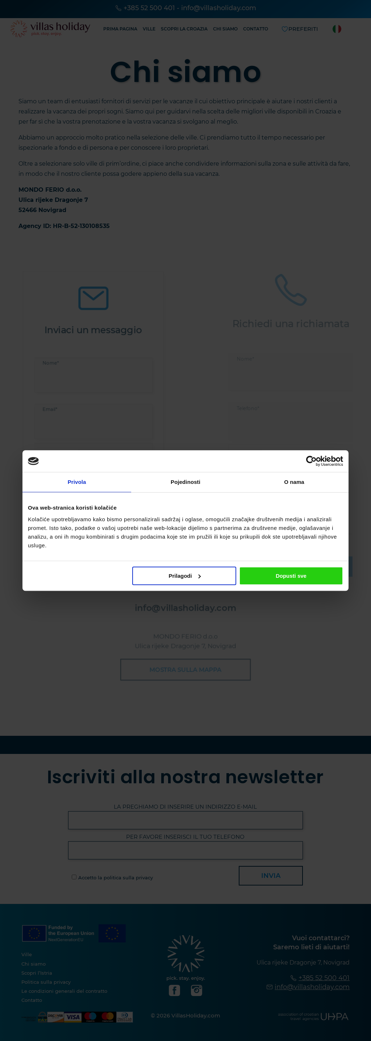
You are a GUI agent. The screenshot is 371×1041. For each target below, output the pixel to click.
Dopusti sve (291, 576)
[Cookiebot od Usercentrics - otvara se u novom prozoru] (311, 461)
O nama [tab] (294, 482)
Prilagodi (185, 576)
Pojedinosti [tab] (185, 482)
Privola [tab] (77, 482)
